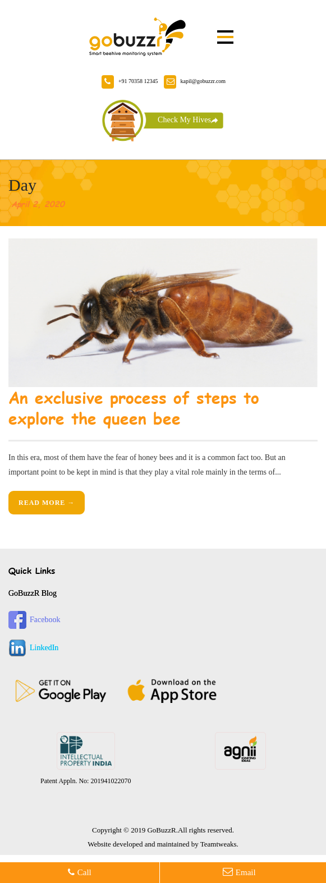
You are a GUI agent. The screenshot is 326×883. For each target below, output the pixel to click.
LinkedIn (33, 647)
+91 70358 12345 (130, 82)
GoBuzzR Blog (32, 593)
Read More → (47, 503)
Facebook (34, 619)
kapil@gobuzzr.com (195, 82)
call (79, 872)
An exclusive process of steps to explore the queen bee (133, 407)
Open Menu (225, 37)
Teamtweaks (218, 844)
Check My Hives (184, 120)
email (239, 872)
